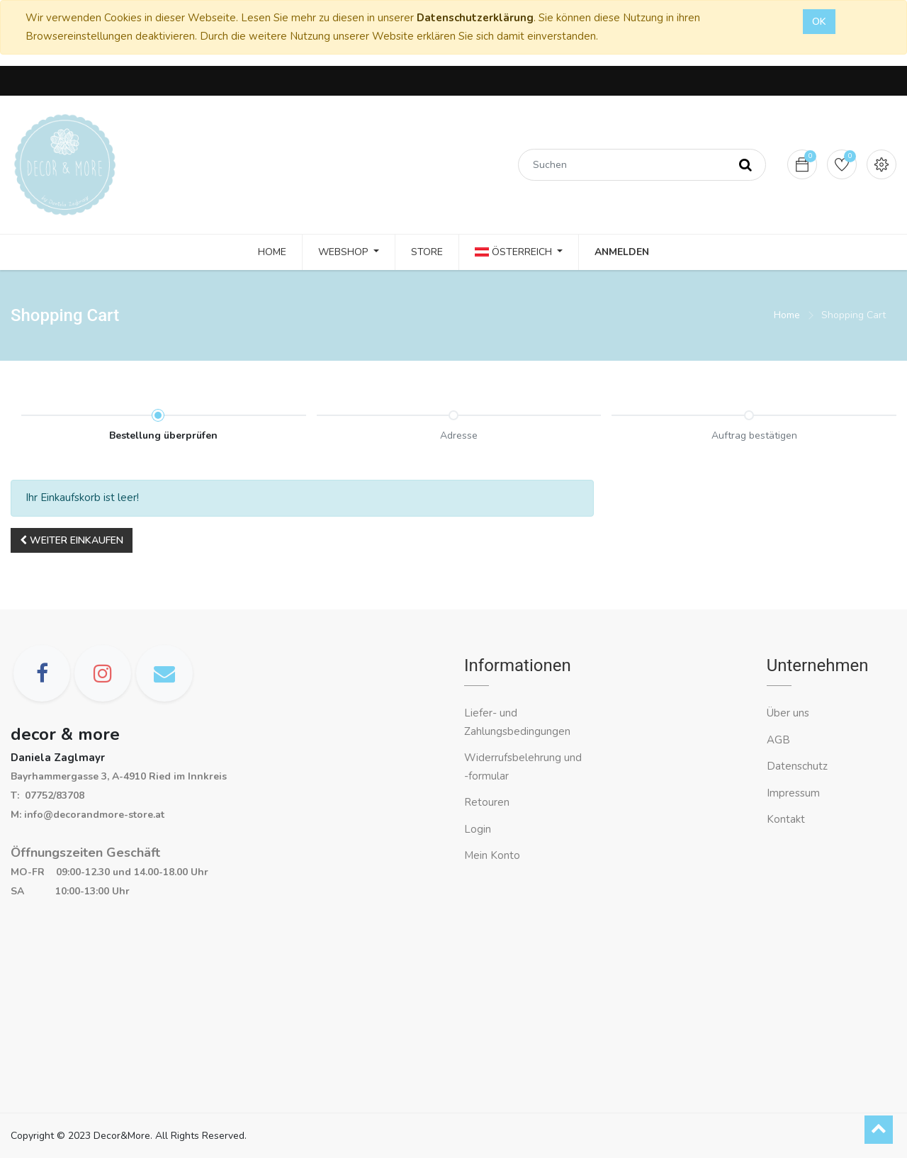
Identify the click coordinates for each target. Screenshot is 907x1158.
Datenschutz (797, 766)
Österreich (515, 252)
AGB (778, 740)
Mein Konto (492, 855)
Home (787, 315)
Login (477, 829)
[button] (72, 540)
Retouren (486, 802)
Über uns (788, 713)
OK (819, 21)
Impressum (795, 793)
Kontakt (787, 819)
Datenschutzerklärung (475, 18)
